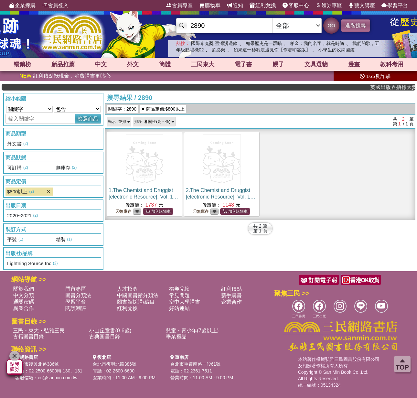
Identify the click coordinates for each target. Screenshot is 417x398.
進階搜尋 (355, 25)
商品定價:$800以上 (162, 109)
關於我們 (23, 289)
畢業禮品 (176, 336)
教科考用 (391, 64)
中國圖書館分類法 (137, 295)
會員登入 (55, 5)
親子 (278, 64)
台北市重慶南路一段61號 (195, 364)
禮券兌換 (179, 289)
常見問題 (179, 295)
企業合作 (231, 302)
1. (144, 197)
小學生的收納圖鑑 (336, 49)
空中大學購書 (184, 302)
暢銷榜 (22, 64)
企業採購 (22, 5)
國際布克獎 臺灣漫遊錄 (214, 43)
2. (221, 197)
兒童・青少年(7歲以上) (192, 330)
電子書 (243, 64)
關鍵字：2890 (122, 109)
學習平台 (394, 5)
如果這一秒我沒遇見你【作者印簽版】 (271, 49)
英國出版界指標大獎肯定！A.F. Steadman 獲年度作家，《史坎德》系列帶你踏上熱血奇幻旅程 (396, 87)
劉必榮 (218, 49)
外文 (133, 64)
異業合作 (23, 308)
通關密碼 (23, 302)
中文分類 (23, 295)
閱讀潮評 (75, 308)
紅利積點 (231, 289)
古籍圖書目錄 (28, 336)
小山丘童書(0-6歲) (110, 330)
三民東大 (202, 64)
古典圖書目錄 (104, 336)
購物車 (209, 5)
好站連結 (179, 308)
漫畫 (354, 64)
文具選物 (316, 64)
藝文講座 (361, 5)
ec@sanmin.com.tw (57, 377)
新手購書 (231, 295)
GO (331, 25)
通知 (235, 5)
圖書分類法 (78, 295)
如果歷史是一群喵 (264, 43)
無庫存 (123, 211)
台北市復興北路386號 (37, 364)
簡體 (165, 64)
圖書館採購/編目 (136, 302)
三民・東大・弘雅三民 (39, 330)
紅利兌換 (263, 5)
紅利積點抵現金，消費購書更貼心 (65, 76)
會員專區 (179, 5)
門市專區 (75, 289)
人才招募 (127, 289)
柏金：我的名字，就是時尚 (317, 43)
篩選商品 (88, 119)
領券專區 (328, 5)
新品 (63, 64)
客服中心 (296, 5)
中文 (101, 64)
